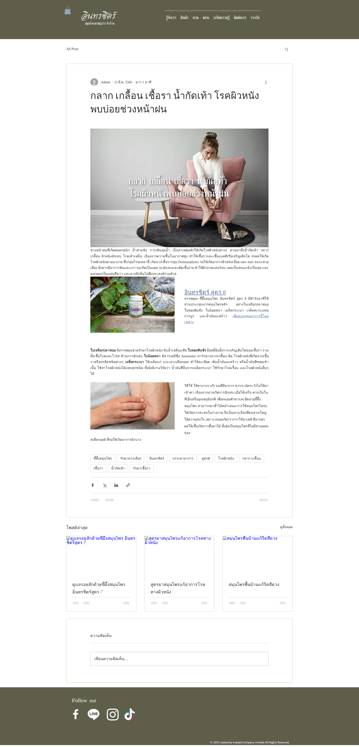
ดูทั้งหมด (286, 527)
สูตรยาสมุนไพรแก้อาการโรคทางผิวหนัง (178, 589)
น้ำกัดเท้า (118, 468)
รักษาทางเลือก (130, 458)
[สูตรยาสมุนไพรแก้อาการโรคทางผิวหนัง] (179, 555)
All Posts (72, 49)
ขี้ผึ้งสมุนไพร (102, 458)
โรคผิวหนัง (226, 458)
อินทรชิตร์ (156, 458)
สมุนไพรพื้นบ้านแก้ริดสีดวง (254, 585)
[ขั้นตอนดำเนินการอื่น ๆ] (266, 82)
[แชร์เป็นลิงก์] (128, 485)
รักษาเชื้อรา (141, 468)
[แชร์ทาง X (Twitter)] (104, 485)
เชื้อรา (98, 468)
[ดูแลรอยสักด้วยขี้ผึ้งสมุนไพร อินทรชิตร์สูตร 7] (101, 555)
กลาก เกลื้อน (251, 458)
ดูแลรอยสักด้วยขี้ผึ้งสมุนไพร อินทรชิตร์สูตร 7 (98, 589)
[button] (67, 10)
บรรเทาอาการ (183, 458)
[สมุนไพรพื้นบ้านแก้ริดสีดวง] (258, 555)
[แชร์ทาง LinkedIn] (116, 485)
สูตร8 (206, 458)
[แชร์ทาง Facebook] (92, 485)
